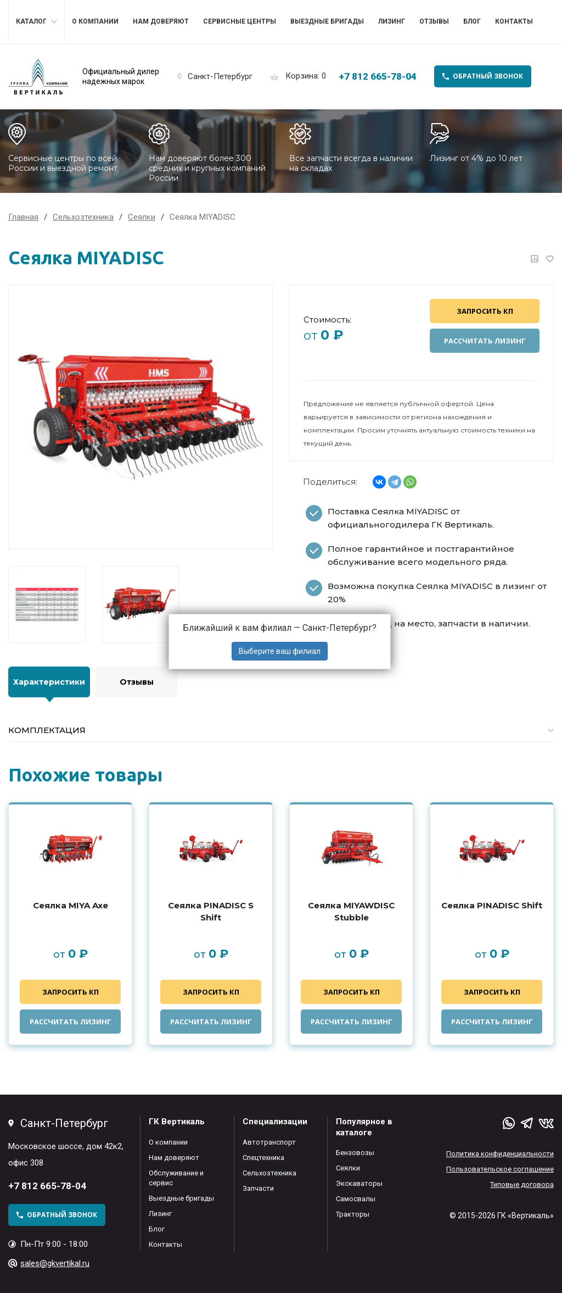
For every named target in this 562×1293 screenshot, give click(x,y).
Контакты (514, 21)
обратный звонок (488, 76)
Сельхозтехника (269, 1173)
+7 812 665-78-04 (378, 76)
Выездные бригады (327, 21)
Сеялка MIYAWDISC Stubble (351, 911)
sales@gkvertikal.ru (54, 1263)
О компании (95, 21)
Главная (23, 217)
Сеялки (348, 1168)
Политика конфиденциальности (500, 1154)
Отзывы (434, 21)
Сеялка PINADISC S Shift (211, 911)
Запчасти (258, 1188)
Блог (472, 21)
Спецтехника (263, 1157)
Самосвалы (355, 1199)
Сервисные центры (239, 21)
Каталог (31, 21)
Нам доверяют (161, 21)
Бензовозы (355, 1152)
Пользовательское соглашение (500, 1169)
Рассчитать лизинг (485, 341)
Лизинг (391, 21)
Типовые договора (522, 1184)
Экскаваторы (359, 1183)
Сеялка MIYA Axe (70, 905)
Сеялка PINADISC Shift (491, 905)
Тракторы (352, 1214)
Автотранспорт (269, 1142)
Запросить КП (485, 311)
